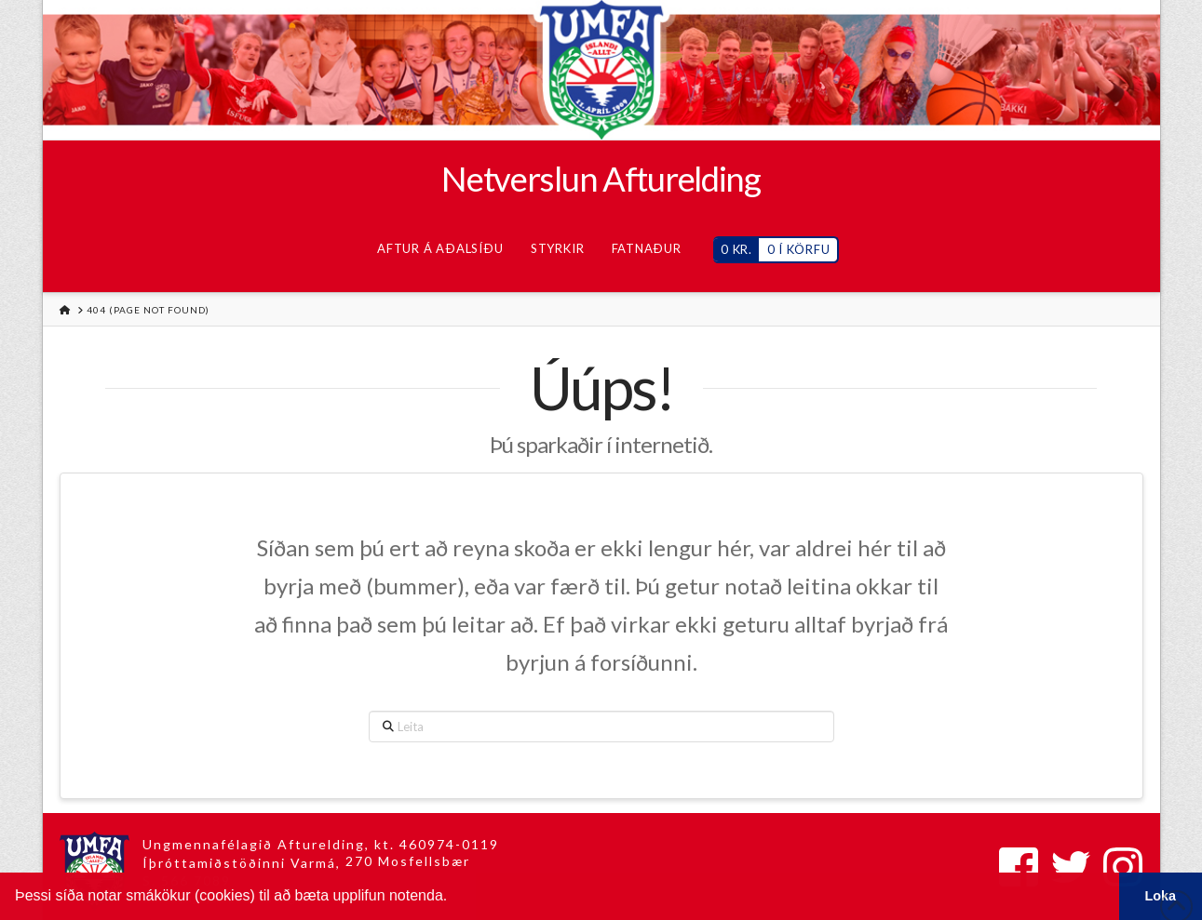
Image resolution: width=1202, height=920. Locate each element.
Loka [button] (1161, 895)
